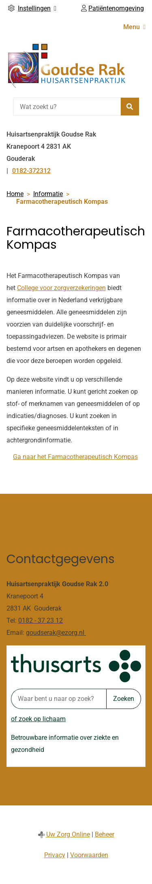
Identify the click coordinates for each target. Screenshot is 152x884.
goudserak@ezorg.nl (56, 632)
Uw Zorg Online (68, 834)
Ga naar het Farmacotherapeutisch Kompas (75, 457)
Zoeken (123, 699)
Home (15, 194)
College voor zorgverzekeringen (61, 288)
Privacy (54, 855)
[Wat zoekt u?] (67, 106)
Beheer (104, 834)
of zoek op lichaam (38, 719)
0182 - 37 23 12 (40, 620)
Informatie (48, 194)
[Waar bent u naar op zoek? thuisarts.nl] (58, 699)
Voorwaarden (89, 855)
